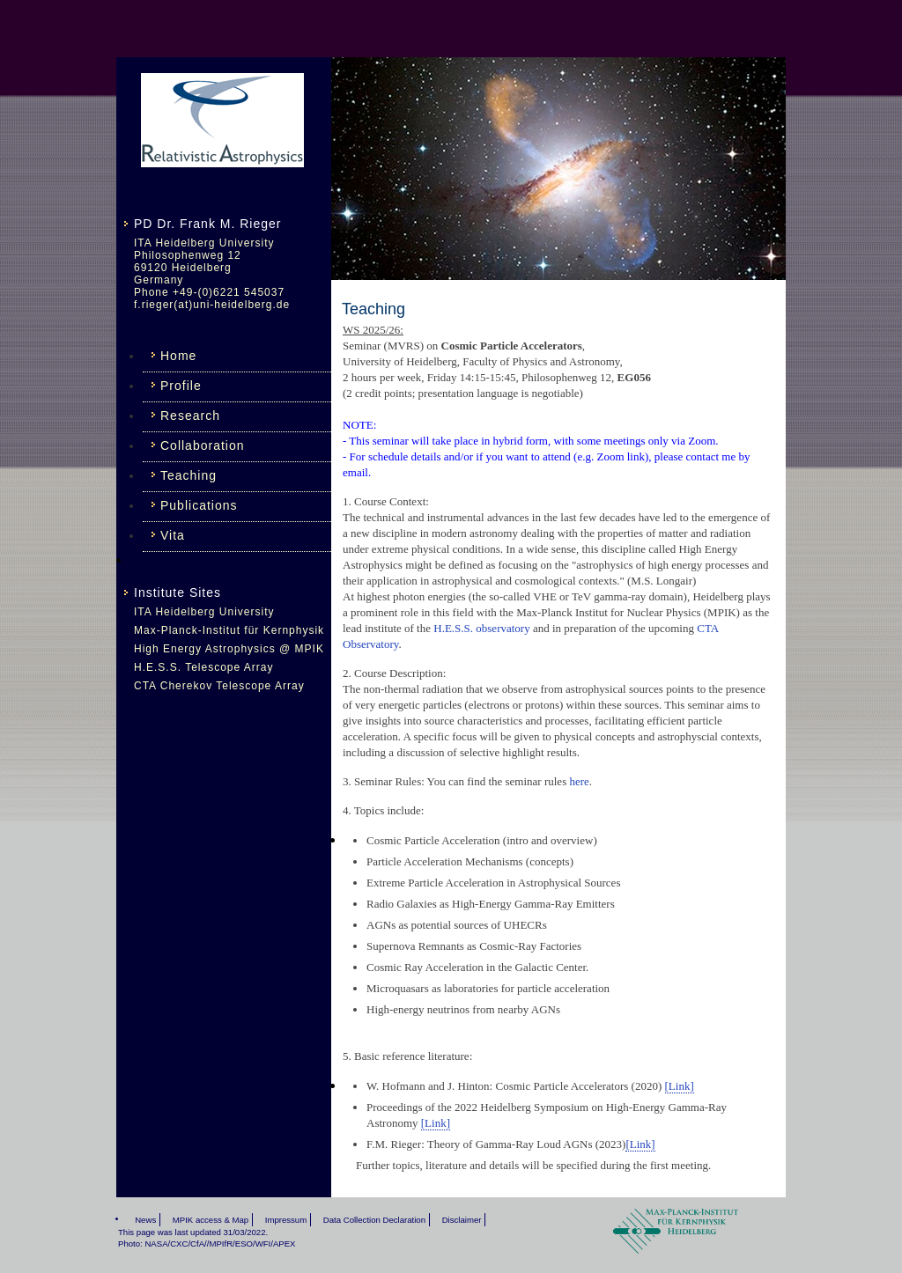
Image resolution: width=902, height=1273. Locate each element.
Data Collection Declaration (374, 1220)
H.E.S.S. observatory (481, 628)
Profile (181, 386)
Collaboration (202, 445)
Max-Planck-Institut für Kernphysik (229, 630)
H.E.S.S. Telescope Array (204, 667)
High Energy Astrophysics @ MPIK (229, 649)
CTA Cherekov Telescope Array (219, 686)
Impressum (286, 1220)
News (145, 1220)
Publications (199, 505)
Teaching (188, 475)
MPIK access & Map (210, 1220)
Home (178, 356)
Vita (172, 535)
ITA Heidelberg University (204, 612)
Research (190, 415)
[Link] (679, 1086)
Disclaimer (462, 1220)
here (578, 781)
